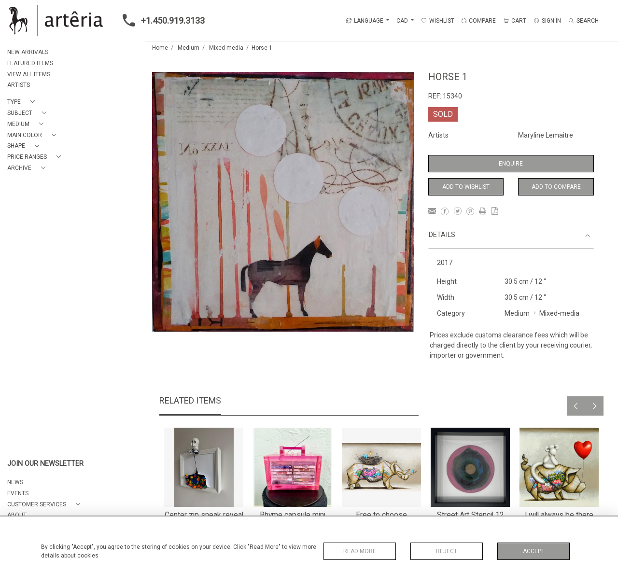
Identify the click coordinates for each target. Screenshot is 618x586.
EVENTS (17, 493)
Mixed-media (226, 47)
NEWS (15, 482)
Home (160, 47)
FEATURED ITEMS (30, 63)
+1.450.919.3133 (161, 20)
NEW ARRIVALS (27, 52)
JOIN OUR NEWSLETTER (45, 464)
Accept (534, 551)
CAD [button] (402, 20)
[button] (23, 102)
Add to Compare (556, 186)
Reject (446, 551)
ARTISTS (18, 85)
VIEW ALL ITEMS (28, 74)
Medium (188, 47)
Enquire (511, 163)
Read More (359, 551)
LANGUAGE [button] (364, 20)
